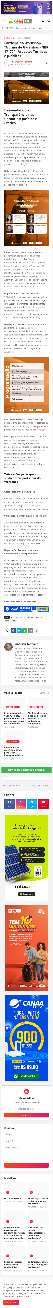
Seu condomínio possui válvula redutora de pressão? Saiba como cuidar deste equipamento (14, 1232)
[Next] (50, 28)
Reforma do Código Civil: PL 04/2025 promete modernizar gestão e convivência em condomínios (14, 718)
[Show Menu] (4, 21)
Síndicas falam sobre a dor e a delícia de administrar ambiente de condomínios (38, 718)
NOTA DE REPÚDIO (13, 1198)
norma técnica (11, 621)
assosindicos (24, 38)
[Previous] (46, 28)
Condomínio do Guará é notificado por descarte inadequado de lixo (13, 751)
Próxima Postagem (41, 785)
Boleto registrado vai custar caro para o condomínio (38, 1201)
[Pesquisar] (49, 21)
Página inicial (10, 38)
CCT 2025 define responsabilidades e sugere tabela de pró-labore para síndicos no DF (24, 28)
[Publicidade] (26, 74)
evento (39, 617)
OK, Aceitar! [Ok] (11, 1302)
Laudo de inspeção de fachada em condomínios (13, 1264)
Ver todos (44, 693)
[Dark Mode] (43, 21)
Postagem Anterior (11, 785)
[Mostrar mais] (36, 630)
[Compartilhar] (46, 63)
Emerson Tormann (26, 644)
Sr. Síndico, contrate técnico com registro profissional (38, 1264)
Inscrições (42, 429)
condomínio (29, 617)
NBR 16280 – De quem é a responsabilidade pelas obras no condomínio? (36, 1232)
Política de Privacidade (19, 1296)
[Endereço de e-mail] (26, 1108)
